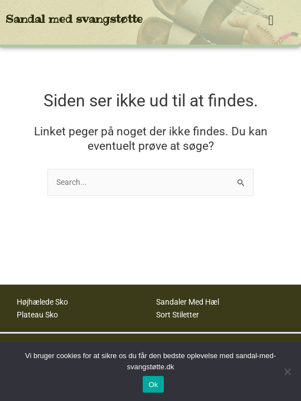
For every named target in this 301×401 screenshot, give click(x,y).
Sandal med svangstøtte (74, 19)
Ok (153, 384)
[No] (287, 371)
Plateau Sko (37, 314)
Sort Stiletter (177, 314)
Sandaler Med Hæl (187, 301)
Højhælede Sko (42, 301)
